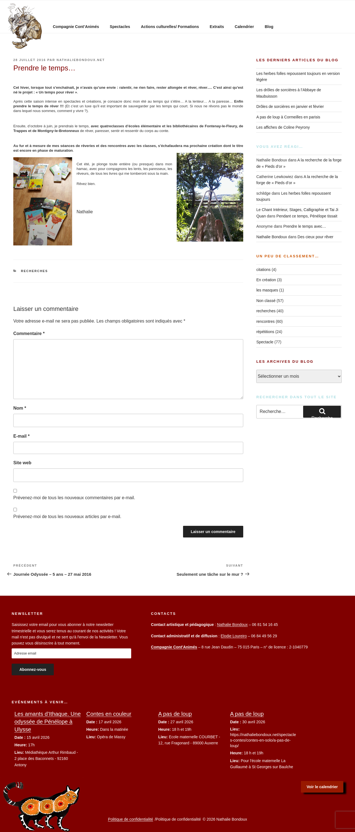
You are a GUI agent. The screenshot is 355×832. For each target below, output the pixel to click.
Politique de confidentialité (130, 819)
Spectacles (120, 26)
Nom (19, 408)
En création (266, 280)
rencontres (265, 321)
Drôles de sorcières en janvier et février (290, 106)
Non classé (265, 300)
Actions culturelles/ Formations (170, 26)
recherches (34, 271)
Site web (22, 462)
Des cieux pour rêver (315, 237)
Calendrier (244, 26)
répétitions (265, 331)
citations (263, 269)
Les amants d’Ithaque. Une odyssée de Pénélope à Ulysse (47, 721)
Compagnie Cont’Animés (76, 26)
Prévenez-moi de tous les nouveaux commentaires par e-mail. (74, 497)
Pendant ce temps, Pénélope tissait (307, 216)
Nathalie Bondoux (271, 237)
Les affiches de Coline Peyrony (283, 127)
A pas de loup (175, 714)
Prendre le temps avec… (304, 226)
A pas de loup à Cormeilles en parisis (288, 117)
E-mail (21, 436)
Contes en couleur (108, 714)
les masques (267, 290)
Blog (269, 26)
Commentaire (29, 333)
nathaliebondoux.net (81, 60)
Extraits (217, 26)
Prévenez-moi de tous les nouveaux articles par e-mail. (67, 516)
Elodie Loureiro (234, 636)
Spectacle (264, 342)
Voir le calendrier (322, 787)
